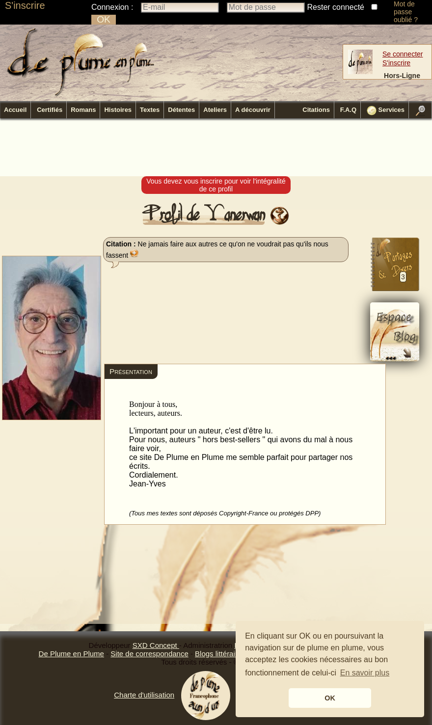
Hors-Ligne (402, 76)
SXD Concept (156, 645)
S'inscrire (25, 5)
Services (386, 110)
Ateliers (215, 109)
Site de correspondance (149, 653)
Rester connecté (336, 7)
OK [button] (329, 698)
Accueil (15, 109)
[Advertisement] (216, 148)
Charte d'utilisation (144, 695)
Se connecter (402, 54)
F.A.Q (348, 109)
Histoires (118, 109)
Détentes (181, 109)
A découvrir (252, 109)
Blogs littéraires (220, 653)
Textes (150, 109)
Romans (83, 109)
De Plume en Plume (71, 653)
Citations (316, 109)
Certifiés (49, 109)
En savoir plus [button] (365, 673)
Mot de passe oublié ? (406, 12)
